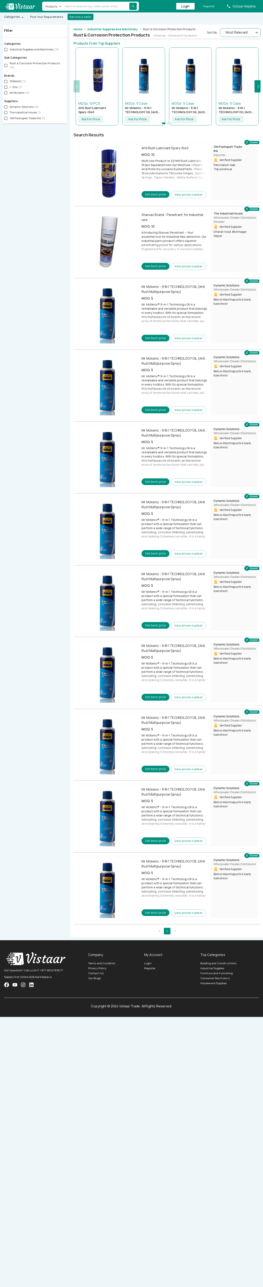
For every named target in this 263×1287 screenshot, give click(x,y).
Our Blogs (94, 978)
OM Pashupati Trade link (228, 149)
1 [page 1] (167, 931)
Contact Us (96, 973)
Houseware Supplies (213, 983)
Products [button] (51, 6)
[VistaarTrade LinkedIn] (31, 984)
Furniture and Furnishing (216, 973)
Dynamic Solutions (227, 285)
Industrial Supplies (212, 968)
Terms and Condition (101, 963)
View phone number (188, 194)
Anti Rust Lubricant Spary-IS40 (92, 110)
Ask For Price (90, 119)
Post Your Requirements (46, 17)
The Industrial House (228, 213)
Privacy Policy (97, 968)
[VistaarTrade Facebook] (6, 984)
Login (185, 6)
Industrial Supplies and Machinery (112, 29)
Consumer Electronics (215, 978)
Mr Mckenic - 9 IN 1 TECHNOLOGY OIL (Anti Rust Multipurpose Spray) (143, 110)
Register (209, 6)
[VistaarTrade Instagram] (14, 984)
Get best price (155, 194)
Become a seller (80, 17)
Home (78, 29)
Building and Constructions (218, 963)
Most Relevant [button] (237, 32)
